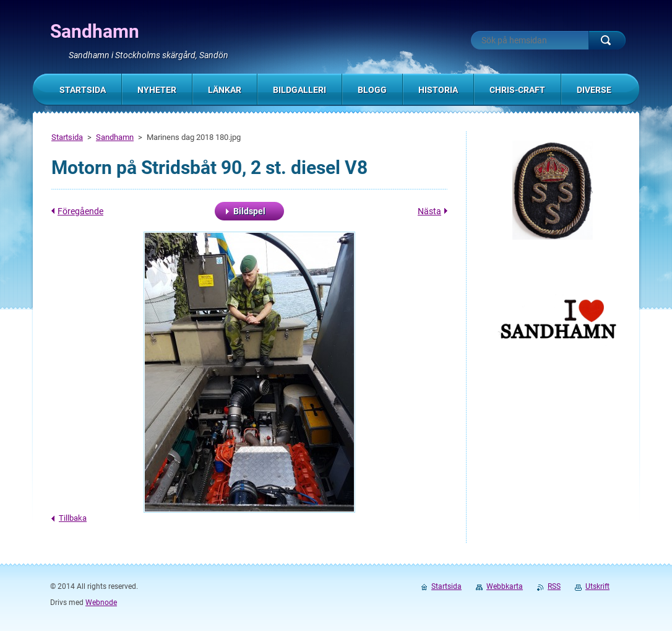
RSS (554, 586)
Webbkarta (504, 586)
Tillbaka (73, 518)
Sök (607, 40)
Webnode (101, 602)
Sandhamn (115, 137)
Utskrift (597, 586)
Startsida (67, 137)
